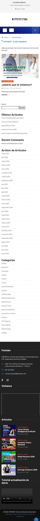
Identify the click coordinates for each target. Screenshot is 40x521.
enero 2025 (5, 203)
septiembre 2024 (7, 207)
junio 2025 (5, 188)
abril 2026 (5, 157)
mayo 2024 (5, 215)
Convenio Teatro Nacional (10, 122)
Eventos (4, 290)
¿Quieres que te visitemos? (17, 84)
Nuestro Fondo (6, 302)
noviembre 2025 (7, 173)
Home (6, 37)
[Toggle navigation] (5, 30)
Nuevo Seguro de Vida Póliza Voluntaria (14, 133)
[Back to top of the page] (36, 519)
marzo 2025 (5, 196)
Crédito (4, 275)
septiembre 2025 (7, 180)
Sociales (4, 333)
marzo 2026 (5, 161)
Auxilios (4, 263)
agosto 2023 (6, 242)
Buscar (4, 104)
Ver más (6, 95)
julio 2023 (5, 246)
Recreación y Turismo (9, 313)
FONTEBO (6, 88)
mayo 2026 (5, 153)
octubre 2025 (6, 176)
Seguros (4, 317)
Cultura (4, 279)
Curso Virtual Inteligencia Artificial (20, 5)
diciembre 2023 (7, 230)
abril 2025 (5, 192)
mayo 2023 (5, 253)
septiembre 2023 (7, 238)
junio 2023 (5, 250)
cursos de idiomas (7, 286)
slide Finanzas (16, 37)
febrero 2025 (6, 200)
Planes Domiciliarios (8, 309)
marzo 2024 (5, 219)
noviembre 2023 (7, 234)
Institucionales (6, 294)
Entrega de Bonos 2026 (9, 129)
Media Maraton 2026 (8, 125)
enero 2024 (5, 227)
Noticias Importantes (8, 298)
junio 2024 (5, 211)
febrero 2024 (6, 223)
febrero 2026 (6, 165)
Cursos (4, 283)
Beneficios (5, 267)
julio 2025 (5, 184)
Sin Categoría (6, 321)
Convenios (5, 271)
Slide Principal (6, 329)
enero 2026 (5, 169)
